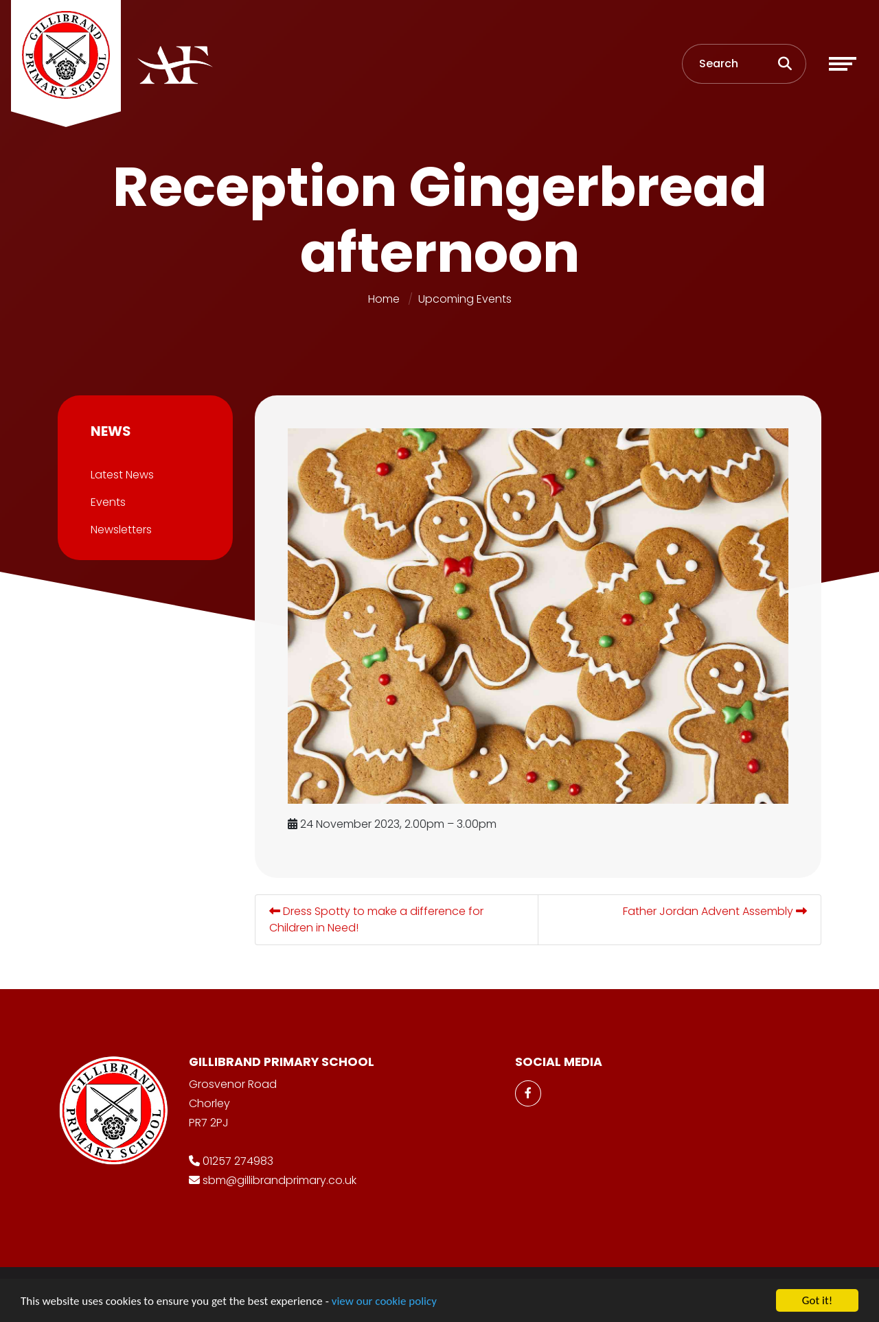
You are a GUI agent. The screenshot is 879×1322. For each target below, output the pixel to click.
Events (103, 502)
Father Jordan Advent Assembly (720, 911)
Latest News (117, 475)
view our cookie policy (384, 1305)
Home (384, 299)
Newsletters (116, 529)
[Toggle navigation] (842, 63)
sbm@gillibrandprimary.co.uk (279, 1180)
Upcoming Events (465, 299)
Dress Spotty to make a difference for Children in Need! (381, 919)
